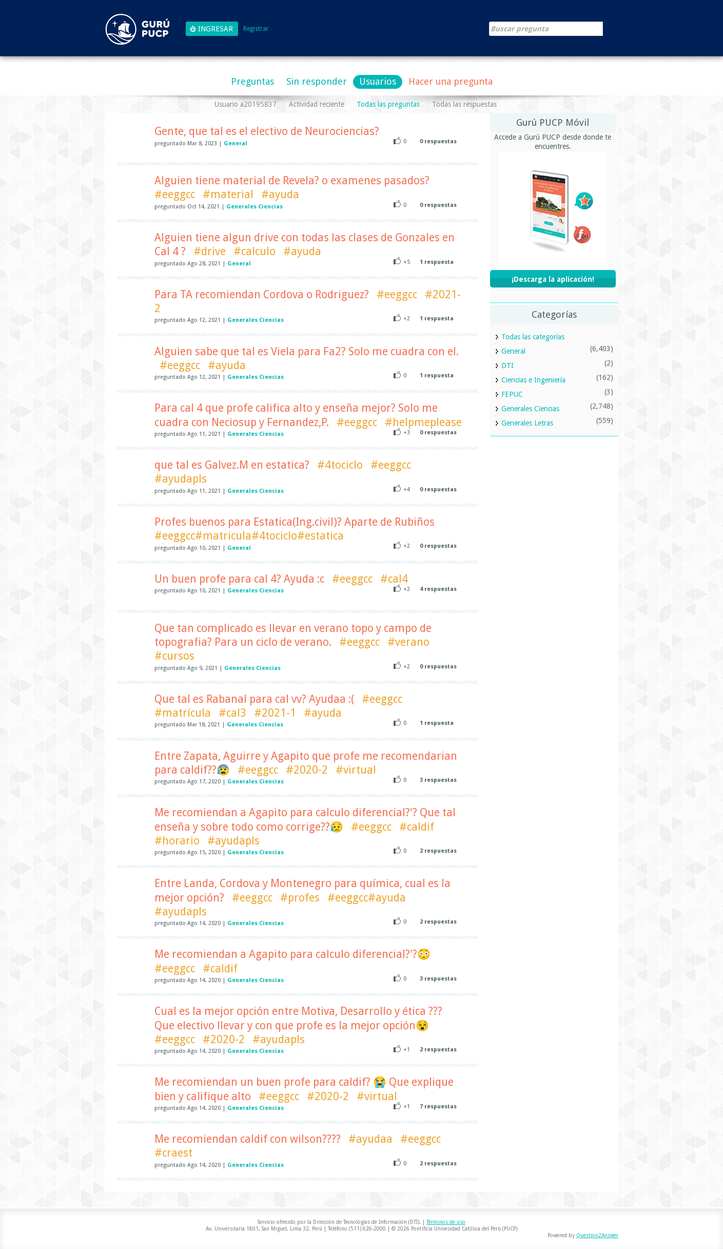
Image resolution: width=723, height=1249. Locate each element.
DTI (507, 365)
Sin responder (316, 81)
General (235, 143)
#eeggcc (174, 194)
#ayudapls (180, 478)
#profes (300, 897)
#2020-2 (307, 769)
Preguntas (252, 81)
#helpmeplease (423, 422)
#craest (173, 1152)
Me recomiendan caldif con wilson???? (247, 1138)
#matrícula (182, 712)
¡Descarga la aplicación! (553, 279)
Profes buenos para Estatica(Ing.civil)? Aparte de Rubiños (294, 521)
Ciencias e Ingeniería (533, 380)
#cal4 (394, 578)
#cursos (174, 655)
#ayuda (280, 194)
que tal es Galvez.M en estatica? (231, 464)
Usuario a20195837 (245, 104)
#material (228, 194)
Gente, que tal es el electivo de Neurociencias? (266, 131)
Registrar (256, 29)
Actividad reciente (316, 104)
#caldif (416, 826)
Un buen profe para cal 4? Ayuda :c (239, 578)
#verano (408, 642)
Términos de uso (445, 1222)
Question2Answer (597, 1235)
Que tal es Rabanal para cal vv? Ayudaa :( (254, 699)
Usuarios (377, 81)
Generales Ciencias (254, 206)
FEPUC (512, 394)
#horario (177, 840)
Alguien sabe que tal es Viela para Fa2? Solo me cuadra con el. (306, 351)
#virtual (356, 769)
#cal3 (232, 712)
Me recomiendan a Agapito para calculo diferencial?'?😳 (292, 954)
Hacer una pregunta (450, 81)
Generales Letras (527, 423)
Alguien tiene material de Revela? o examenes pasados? (291, 180)
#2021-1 (275, 712)
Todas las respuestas (464, 104)
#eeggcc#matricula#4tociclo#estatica (249, 535)
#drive (209, 251)
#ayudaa (370, 1138)
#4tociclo (340, 464)
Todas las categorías (532, 337)
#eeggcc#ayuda (366, 897)
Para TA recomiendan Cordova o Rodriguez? (261, 294)
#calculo (254, 251)
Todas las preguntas (388, 104)
